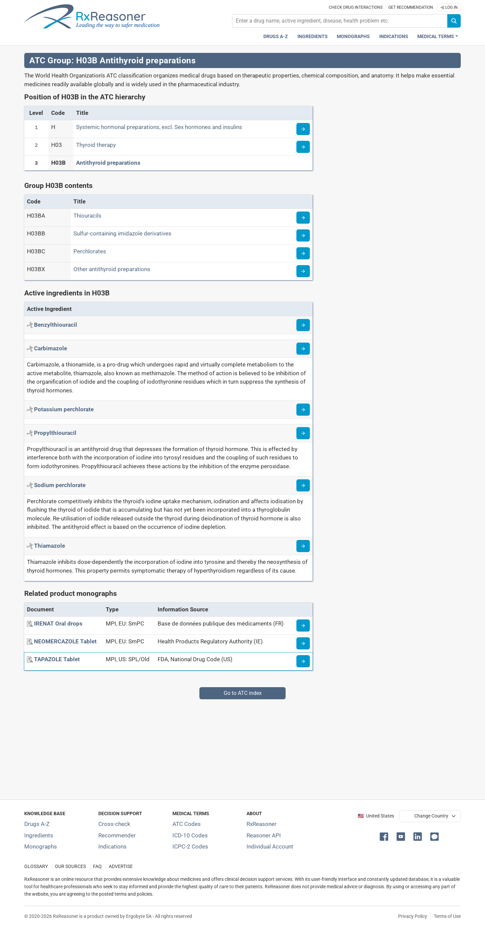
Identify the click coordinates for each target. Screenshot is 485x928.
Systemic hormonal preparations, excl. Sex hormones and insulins (159, 127)
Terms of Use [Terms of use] (447, 916)
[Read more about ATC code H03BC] (303, 253)
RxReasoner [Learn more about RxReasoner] (262, 824)
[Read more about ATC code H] (303, 129)
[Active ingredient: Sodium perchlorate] (60, 485)
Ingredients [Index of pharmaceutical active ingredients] (38, 835)
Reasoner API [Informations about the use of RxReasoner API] (264, 835)
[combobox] (340, 21)
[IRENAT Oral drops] (58, 623)
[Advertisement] (226, 746)
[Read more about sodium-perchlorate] (303, 485)
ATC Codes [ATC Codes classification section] (186, 824)
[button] (385, 836)
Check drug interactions (356, 7)
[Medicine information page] (303, 625)
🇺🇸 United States (376, 816)
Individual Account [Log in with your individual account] (270, 846)
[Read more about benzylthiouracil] (303, 325)
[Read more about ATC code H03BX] (303, 271)
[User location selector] (430, 816)
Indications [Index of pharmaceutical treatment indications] (112, 846)
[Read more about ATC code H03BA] (303, 218)
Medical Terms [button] (435, 36)
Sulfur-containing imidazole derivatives (122, 233)
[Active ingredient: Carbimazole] (50, 348)
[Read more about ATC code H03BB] (303, 235)
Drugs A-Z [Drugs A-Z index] (275, 36)
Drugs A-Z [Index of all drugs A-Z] (37, 824)
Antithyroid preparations (108, 162)
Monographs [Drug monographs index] (353, 36)
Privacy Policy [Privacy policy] (412, 916)
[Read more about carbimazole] (303, 349)
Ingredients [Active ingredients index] (312, 36)
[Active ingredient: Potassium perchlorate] (64, 409)
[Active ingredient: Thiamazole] (49, 545)
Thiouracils (87, 215)
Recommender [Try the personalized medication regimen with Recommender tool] (117, 835)
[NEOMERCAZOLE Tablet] (65, 641)
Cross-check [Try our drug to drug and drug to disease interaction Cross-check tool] (114, 824)
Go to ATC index (243, 693)
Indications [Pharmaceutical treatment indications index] (393, 36)
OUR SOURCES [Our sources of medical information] (70, 866)
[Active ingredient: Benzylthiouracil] (55, 324)
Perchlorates (89, 251)
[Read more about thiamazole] (303, 546)
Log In (449, 7)
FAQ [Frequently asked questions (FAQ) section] (97, 866)
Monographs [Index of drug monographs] (40, 846)
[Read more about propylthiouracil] (303, 433)
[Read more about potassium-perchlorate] (303, 410)
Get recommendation (410, 7)
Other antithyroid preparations (111, 269)
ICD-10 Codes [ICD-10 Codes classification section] (190, 835)
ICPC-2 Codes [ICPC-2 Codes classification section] (190, 846)
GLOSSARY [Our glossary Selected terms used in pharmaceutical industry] (36, 866)
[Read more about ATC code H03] (303, 147)
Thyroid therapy (96, 144)
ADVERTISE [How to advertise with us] (121, 866)
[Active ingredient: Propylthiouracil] (55, 432)
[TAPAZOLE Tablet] (57, 659)
